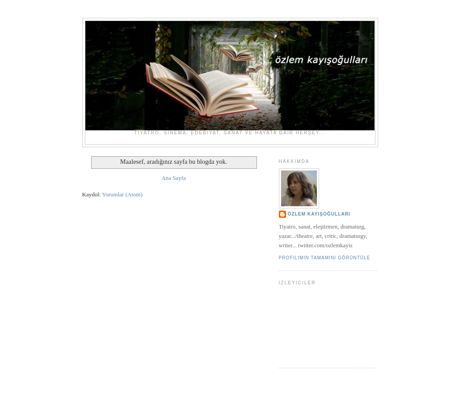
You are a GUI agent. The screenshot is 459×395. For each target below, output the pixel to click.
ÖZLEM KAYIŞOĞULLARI (319, 214)
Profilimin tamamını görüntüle (325, 257)
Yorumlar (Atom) (122, 194)
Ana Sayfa (173, 178)
